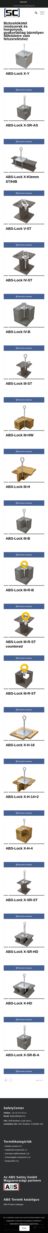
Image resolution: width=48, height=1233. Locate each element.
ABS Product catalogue (13, 1204)
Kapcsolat (23, 2)
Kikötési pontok (11, 1146)
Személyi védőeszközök (15, 1153)
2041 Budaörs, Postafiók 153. (30, 1124)
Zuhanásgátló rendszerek (15, 1157)
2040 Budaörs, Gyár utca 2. (20, 1121)
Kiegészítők (10, 1161)
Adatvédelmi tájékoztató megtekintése (24, 1224)
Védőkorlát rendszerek (14, 1150)
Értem (24, 1228)
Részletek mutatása (24, 90)
